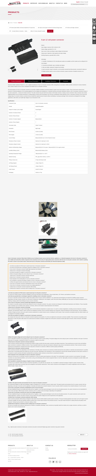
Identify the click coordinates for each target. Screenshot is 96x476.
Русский (86, 2)
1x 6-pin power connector (26, 426)
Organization (29, 451)
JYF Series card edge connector (72, 27)
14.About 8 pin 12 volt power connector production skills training (23, 286)
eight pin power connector (15, 426)
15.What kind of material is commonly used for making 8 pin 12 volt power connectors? (27, 288)
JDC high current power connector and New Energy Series (50, 27)
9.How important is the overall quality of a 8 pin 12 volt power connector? (25, 278)
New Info (50, 31)
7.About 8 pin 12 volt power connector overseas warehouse (22, 275)
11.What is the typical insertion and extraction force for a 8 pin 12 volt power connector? (28, 281)
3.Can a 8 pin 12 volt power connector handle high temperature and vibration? (26, 269)
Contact (46, 448)
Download (65, 81)
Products (26, 3)
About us (52, 3)
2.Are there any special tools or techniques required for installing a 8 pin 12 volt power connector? (30, 267)
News (65, 3)
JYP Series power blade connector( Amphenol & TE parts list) (22, 27)
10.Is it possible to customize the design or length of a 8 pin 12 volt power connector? (27, 280)
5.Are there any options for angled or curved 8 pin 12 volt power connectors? (25, 272)
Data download (43, 3)
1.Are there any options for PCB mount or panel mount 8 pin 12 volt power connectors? (27, 265)
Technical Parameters (33, 81)
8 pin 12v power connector (17, 434)
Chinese (82, 2)
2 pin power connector (36, 426)
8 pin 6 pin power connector (17, 435)
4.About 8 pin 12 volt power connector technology (20, 270)
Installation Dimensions (50, 81)
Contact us (59, 3)
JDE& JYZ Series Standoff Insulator (37, 31)
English (78, 2)
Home (11, 22)
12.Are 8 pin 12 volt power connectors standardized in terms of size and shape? (26, 283)
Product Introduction (16, 81)
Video (28, 453)
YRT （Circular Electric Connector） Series (18, 31)
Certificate (33, 3)
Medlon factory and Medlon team (32, 448)
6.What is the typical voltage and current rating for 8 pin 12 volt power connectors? (27, 273)
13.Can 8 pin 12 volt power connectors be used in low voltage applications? (25, 285)
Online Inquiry (46, 75)
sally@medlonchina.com (33, 471)
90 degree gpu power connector (48, 426)
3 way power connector (59, 426)
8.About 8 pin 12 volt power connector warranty (19, 277)
